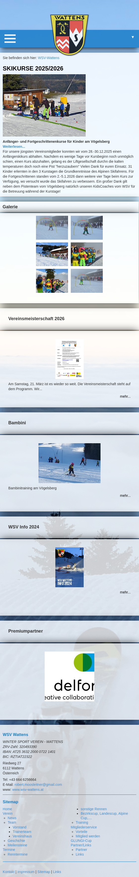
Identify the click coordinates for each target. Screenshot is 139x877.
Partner (81, 850)
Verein (8, 813)
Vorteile (81, 832)
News (12, 818)
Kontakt (8, 872)
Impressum (26, 872)
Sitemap (43, 872)
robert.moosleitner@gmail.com (38, 785)
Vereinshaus (22, 836)
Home (7, 809)
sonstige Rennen (94, 809)
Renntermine (18, 854)
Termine (9, 850)
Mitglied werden (88, 836)
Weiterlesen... (14, 146)
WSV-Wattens (49, 58)
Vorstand (19, 827)
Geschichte (16, 841)
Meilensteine (17, 845)
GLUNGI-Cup (81, 841)
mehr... (125, 396)
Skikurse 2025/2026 (33, 68)
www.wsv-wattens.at (27, 790)
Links (80, 854)
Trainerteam (22, 832)
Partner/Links (81, 845)
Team (12, 822)
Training (82, 822)
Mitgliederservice (84, 827)
